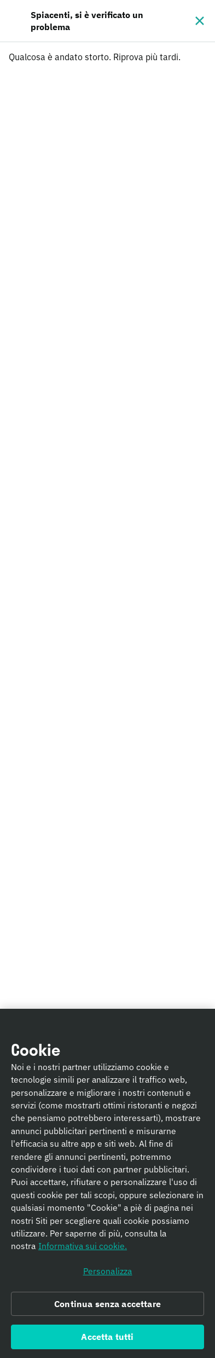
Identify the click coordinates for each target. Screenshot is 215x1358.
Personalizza (107, 1274)
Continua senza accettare (107, 1307)
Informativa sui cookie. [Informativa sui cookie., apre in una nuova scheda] (82, 1250)
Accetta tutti (107, 1340)
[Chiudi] (199, 20)
